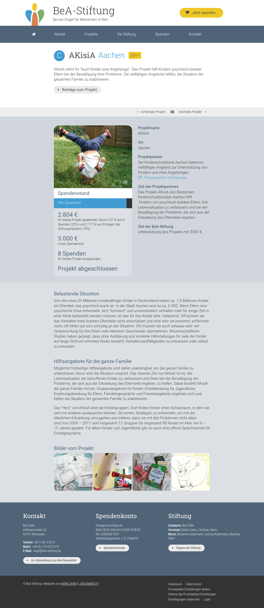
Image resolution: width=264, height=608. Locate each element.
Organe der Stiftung (186, 548)
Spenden (162, 34)
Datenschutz (194, 584)
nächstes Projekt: (193, 112)
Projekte (91, 34)
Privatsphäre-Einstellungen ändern (189, 589)
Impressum (175, 584)
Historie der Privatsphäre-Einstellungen (192, 594)
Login (207, 599)
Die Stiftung (126, 34)
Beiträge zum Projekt (77, 89)
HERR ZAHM (68, 584)
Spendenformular (112, 548)
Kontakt (195, 34)
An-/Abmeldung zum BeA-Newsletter (52, 560)
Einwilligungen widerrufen (184, 599)
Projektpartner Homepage (162, 177)
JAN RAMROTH (89, 584)
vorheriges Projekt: (150, 112)
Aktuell (59, 34)
